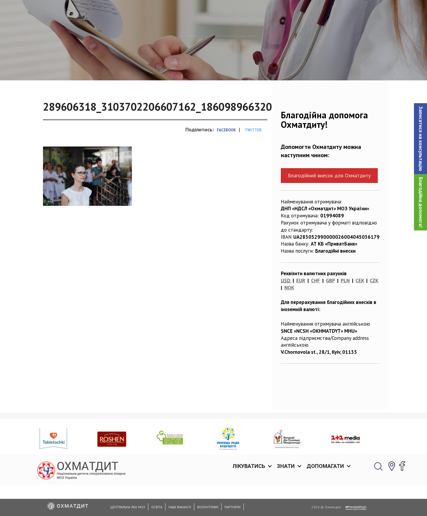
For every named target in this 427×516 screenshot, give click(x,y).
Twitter (253, 160)
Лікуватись (248, 12)
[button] (420, 138)
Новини (124, 66)
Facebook (226, 160)
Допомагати (325, 12)
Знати (286, 12)
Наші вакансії (179, 507)
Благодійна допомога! (421, 202)
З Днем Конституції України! (173, 66)
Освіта (156, 507)
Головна (98, 66)
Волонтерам (207, 507)
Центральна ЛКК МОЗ (127, 507)
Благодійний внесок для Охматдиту (329, 206)
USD (285, 311)
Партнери (232, 507)
